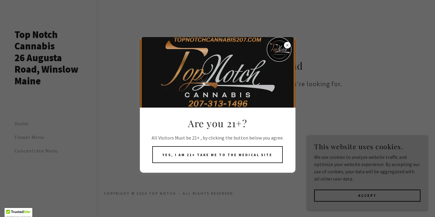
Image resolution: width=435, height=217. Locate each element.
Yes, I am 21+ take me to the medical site (217, 155)
